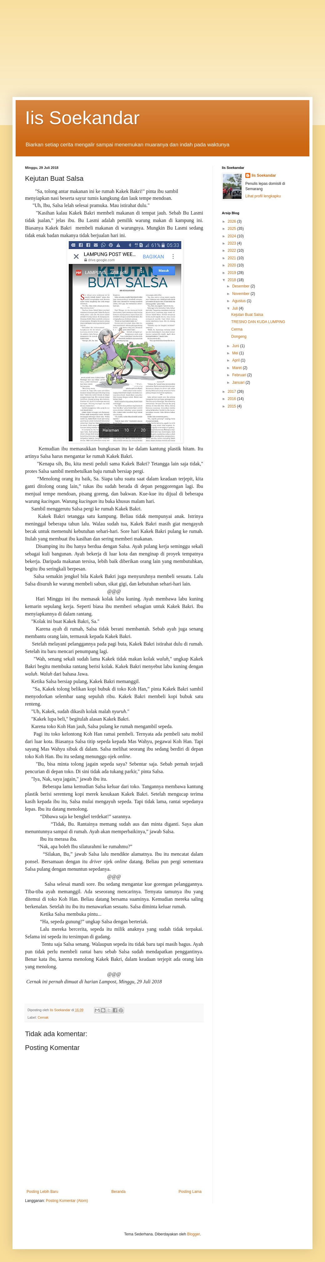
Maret (237, 368)
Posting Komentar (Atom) (67, 1201)
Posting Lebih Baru (42, 1191)
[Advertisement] (162, 44)
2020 (232, 265)
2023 (232, 243)
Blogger (193, 1234)
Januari (239, 382)
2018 (232, 280)
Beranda (118, 1191)
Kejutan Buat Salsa (247, 314)
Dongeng (239, 336)
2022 (232, 250)
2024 (232, 236)
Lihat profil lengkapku (263, 196)
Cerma (236, 329)
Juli (235, 308)
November (241, 293)
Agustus (239, 301)
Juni (236, 346)
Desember (241, 286)
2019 (232, 273)
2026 (232, 221)
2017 (232, 391)
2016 (232, 399)
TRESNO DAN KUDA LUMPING (258, 322)
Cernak (43, 1017)
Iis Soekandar (82, 117)
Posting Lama (190, 1191)
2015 (232, 406)
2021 (232, 258)
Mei (235, 353)
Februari (239, 375)
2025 (232, 228)
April (236, 360)
